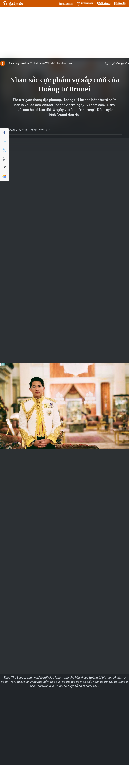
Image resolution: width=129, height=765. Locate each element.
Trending (14, 63)
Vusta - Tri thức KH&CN (35, 63)
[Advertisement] (64, 33)
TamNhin (120, 3)
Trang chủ (2, 63)
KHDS (66, 3)
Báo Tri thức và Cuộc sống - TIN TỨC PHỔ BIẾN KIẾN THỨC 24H (13, 3)
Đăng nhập (120, 63)
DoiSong (104, 3)
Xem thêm (70, 63)
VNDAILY (84, 3)
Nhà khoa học (58, 63)
